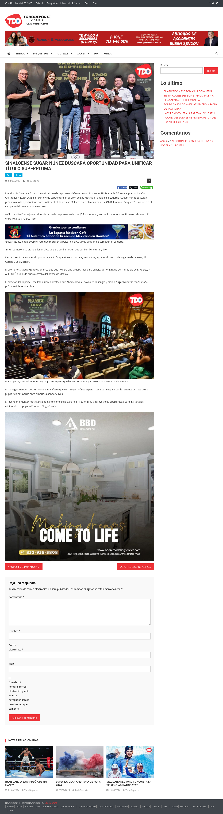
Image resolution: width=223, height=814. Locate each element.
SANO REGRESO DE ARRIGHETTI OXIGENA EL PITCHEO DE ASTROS (137, 566)
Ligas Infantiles (105, 806)
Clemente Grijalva (87, 806)
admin (164, 141)
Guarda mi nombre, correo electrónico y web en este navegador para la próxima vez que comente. (19, 695)
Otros (95, 3)
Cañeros (29, 806)
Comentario (16, 597)
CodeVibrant (51, 802)
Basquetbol (52, 3)
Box (87, 3)
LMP (38, 806)
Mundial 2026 (199, 806)
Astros (20, 806)
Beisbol (39, 3)
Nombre (14, 631)
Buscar (164, 65)
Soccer (77, 3)
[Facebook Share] (122, 187)
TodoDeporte (32, 180)
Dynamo (184, 806)
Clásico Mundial (68, 806)
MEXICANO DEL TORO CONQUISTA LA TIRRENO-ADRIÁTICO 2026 (128, 783)
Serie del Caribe (50, 806)
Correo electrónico (16, 647)
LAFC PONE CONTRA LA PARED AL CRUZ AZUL (190, 113)
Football (66, 3)
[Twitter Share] (133, 187)
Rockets (134, 806)
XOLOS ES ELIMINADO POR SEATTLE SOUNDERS (26, 566)
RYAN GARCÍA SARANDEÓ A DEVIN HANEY (26, 783)
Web (11, 663)
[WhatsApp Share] (146, 187)
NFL (165, 806)
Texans (155, 806)
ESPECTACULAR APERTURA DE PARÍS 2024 (78, 783)
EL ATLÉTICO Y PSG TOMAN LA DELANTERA (188, 91)
